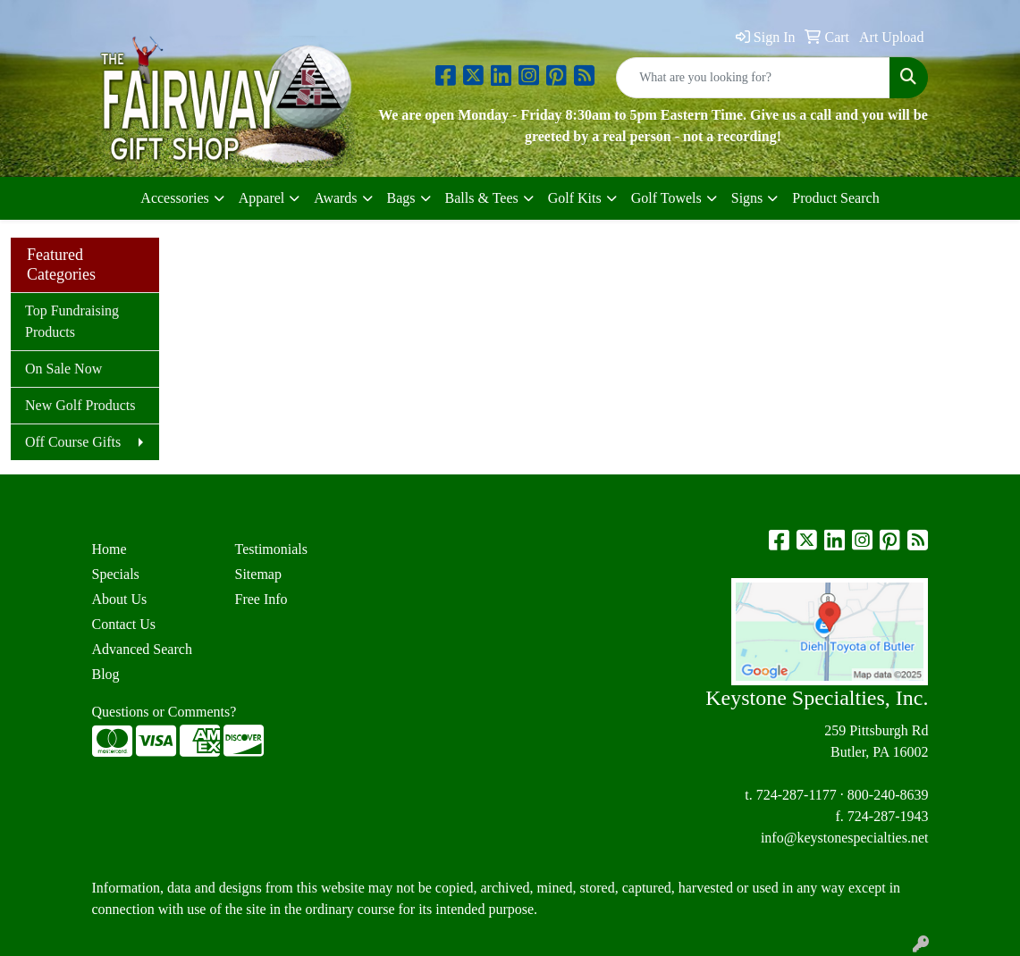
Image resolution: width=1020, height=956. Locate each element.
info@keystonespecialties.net (845, 837)
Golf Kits (575, 197)
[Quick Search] (753, 77)
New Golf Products (80, 405)
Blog (106, 674)
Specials (115, 574)
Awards (335, 197)
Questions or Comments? (164, 711)
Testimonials (271, 549)
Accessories (174, 197)
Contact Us (124, 624)
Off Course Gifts (73, 441)
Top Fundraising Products (72, 321)
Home (109, 549)
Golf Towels (666, 197)
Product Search (835, 197)
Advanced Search (142, 649)
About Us (120, 599)
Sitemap (257, 574)
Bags (401, 197)
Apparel (262, 197)
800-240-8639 (888, 794)
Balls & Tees (481, 197)
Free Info (260, 599)
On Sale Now (63, 368)
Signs (747, 197)
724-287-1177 (796, 794)
